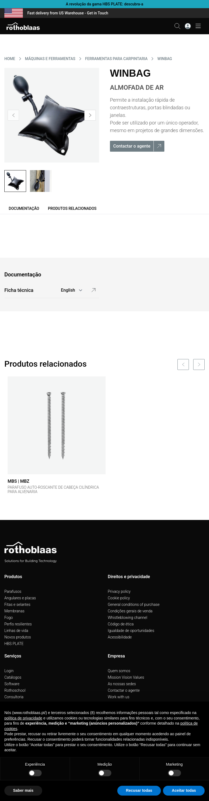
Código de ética (121, 624)
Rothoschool (15, 690)
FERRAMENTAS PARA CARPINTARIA (116, 59)
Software (11, 684)
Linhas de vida (16, 630)
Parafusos (12, 591)
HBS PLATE (14, 643)
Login (9, 671)
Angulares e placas (20, 598)
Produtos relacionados (72, 208)
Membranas (14, 611)
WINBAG (164, 59)
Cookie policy (119, 598)
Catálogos (12, 677)
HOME (9, 59)
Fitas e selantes (17, 604)
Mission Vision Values (126, 677)
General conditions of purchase (133, 604)
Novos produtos (17, 637)
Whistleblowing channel (127, 617)
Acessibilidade (120, 637)
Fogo (8, 617)
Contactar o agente (124, 690)
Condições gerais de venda (130, 611)
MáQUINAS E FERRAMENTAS (50, 59)
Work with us (118, 697)
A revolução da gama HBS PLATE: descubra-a (104, 4)
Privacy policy (119, 591)
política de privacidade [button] (23, 718)
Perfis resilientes (18, 624)
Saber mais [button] (23, 790)
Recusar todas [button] (139, 790)
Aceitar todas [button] (184, 790)
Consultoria (13, 697)
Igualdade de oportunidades (131, 630)
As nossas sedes (122, 684)
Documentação (24, 208)
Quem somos (119, 671)
